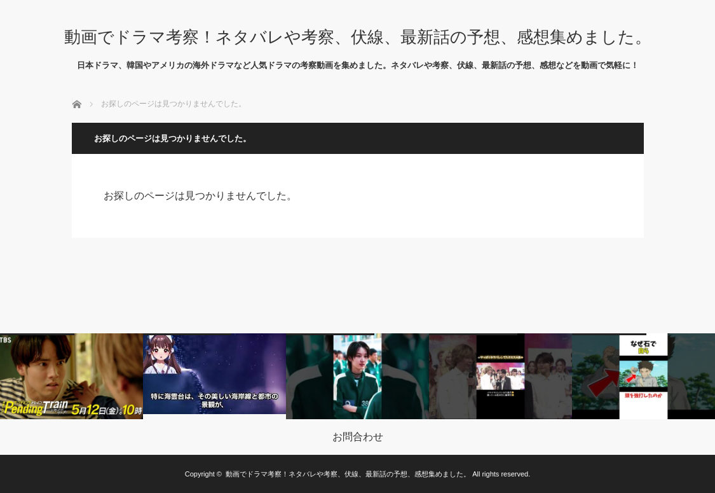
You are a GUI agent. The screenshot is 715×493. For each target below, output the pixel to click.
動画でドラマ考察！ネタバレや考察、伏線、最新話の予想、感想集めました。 (357, 37)
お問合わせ (357, 437)
